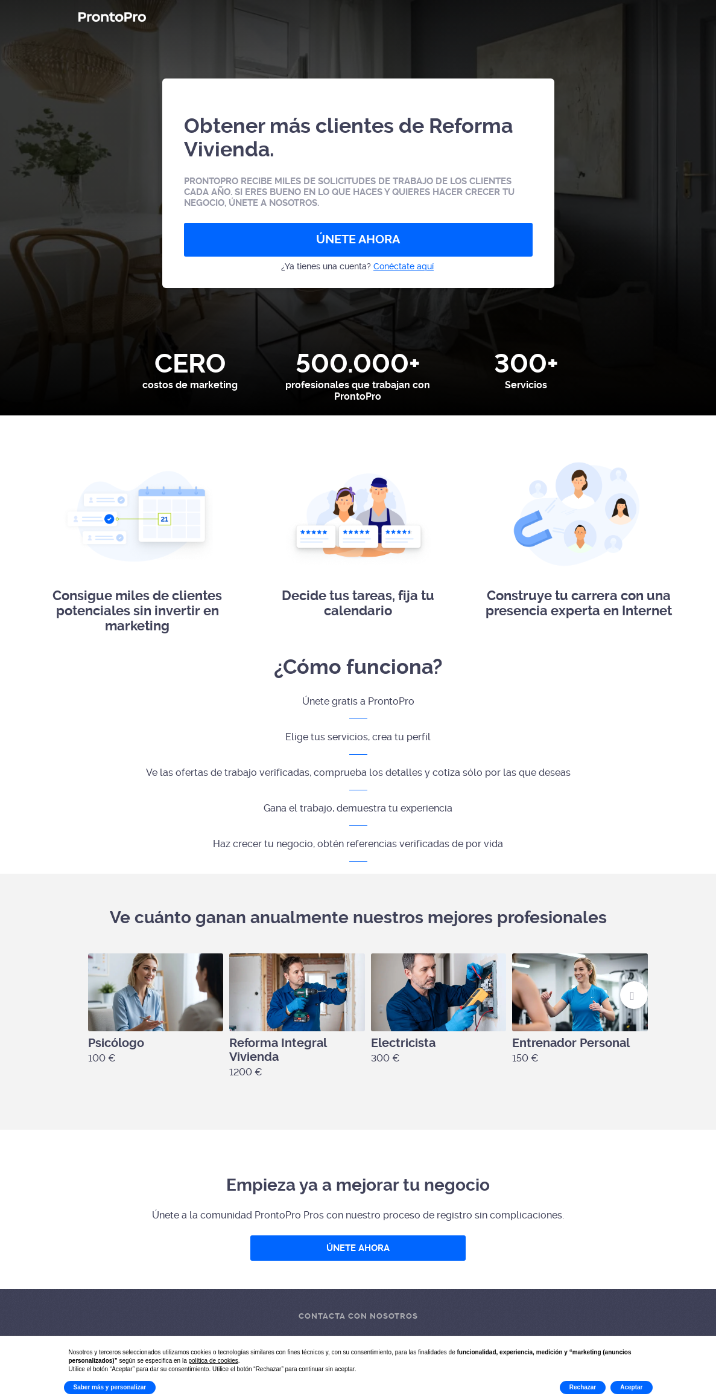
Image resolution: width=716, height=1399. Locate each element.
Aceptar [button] (631, 1387)
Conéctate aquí (403, 266)
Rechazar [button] (582, 1387)
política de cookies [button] (213, 1360)
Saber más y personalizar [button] (110, 1387)
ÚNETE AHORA (358, 239)
